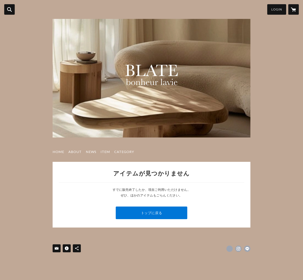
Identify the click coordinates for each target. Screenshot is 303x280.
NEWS (91, 152)
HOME (58, 152)
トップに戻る (151, 213)
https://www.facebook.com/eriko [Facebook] (229, 249)
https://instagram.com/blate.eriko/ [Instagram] (238, 249)
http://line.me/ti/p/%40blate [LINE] (247, 249)
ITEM (105, 152)
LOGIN (276, 9)
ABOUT (75, 152)
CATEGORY (124, 152)
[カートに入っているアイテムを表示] (293, 9)
